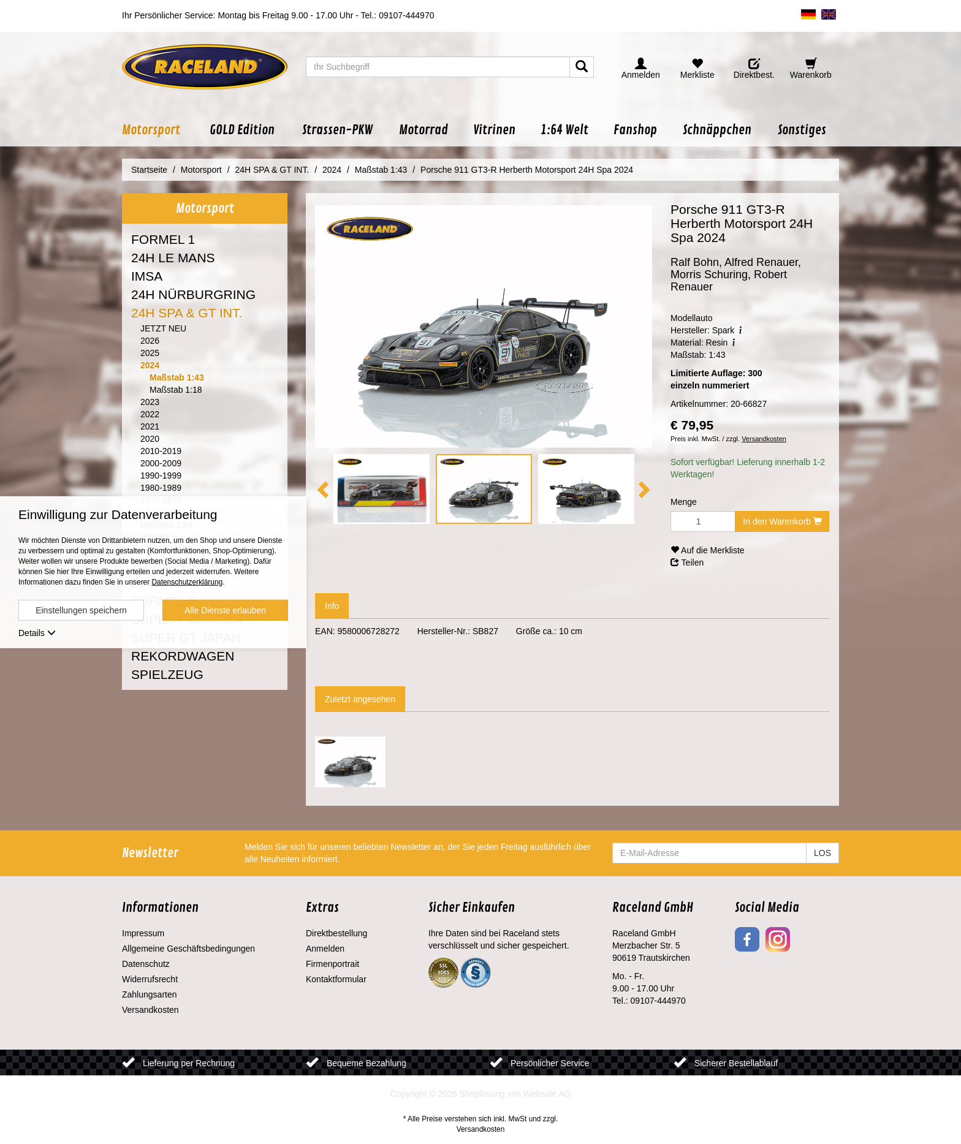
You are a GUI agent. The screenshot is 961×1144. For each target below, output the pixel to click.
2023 (149, 402)
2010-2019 (160, 451)
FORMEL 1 (163, 239)
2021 (149, 426)
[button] (159, 130)
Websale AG (547, 1094)
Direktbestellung (336, 933)
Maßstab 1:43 (177, 377)
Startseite (149, 170)
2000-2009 (160, 463)
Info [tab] (332, 606)
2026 (149, 341)
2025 (149, 353)
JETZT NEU (163, 328)
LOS (822, 853)
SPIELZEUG (167, 674)
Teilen (687, 562)
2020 (149, 439)
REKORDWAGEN (182, 656)
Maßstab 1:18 (176, 390)
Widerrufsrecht (150, 979)
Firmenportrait (332, 964)
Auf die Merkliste (707, 550)
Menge (683, 502)
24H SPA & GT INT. (186, 313)
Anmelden (325, 948)
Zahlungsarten (149, 994)
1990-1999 (160, 475)
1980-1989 (160, 488)
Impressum (143, 933)
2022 (149, 414)
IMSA (146, 276)
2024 (149, 365)
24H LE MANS (173, 258)
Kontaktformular (336, 979)
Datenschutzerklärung (186, 582)
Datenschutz (146, 964)
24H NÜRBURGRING (193, 294)
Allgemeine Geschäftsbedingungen (188, 948)
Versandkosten (764, 438)
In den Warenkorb (782, 521)
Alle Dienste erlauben (225, 610)
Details (37, 633)
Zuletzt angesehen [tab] (360, 699)
